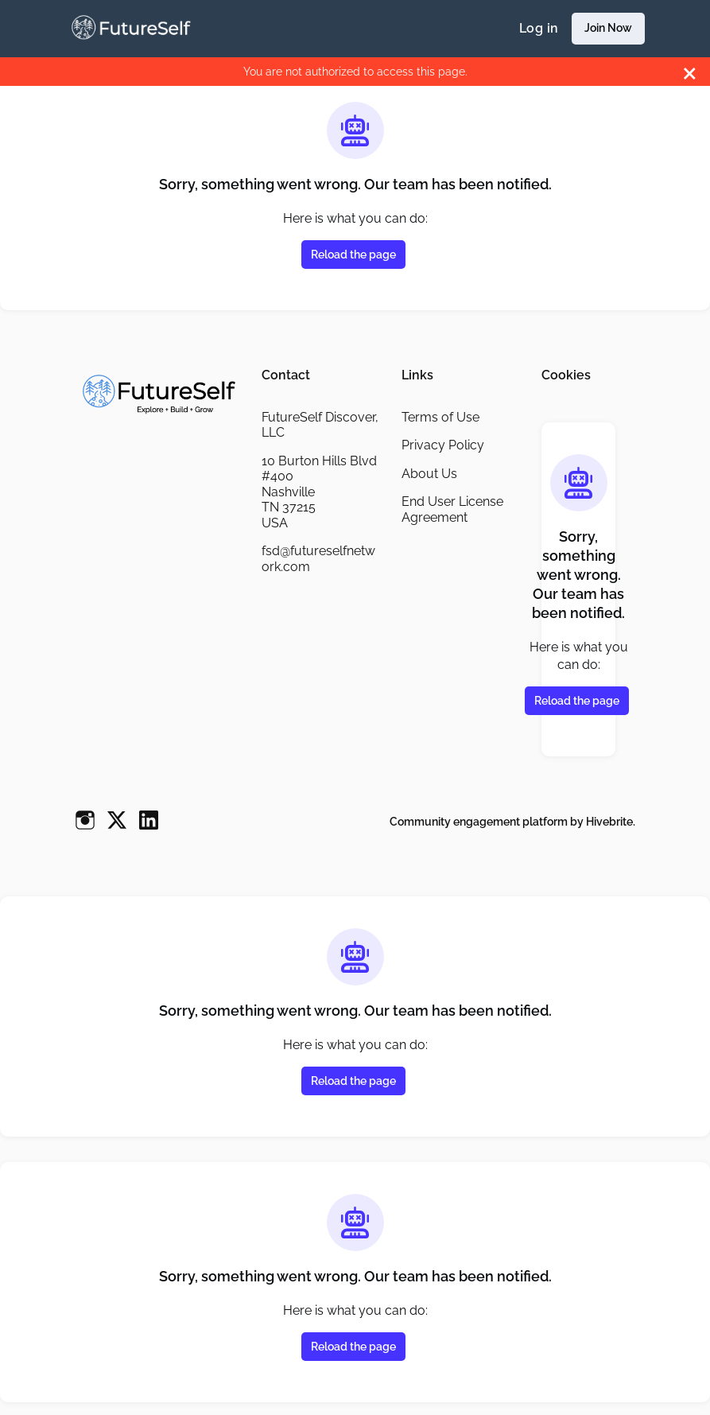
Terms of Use (440, 417)
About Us (429, 473)
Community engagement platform (479, 821)
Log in (538, 28)
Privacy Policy (443, 445)
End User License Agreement (452, 509)
